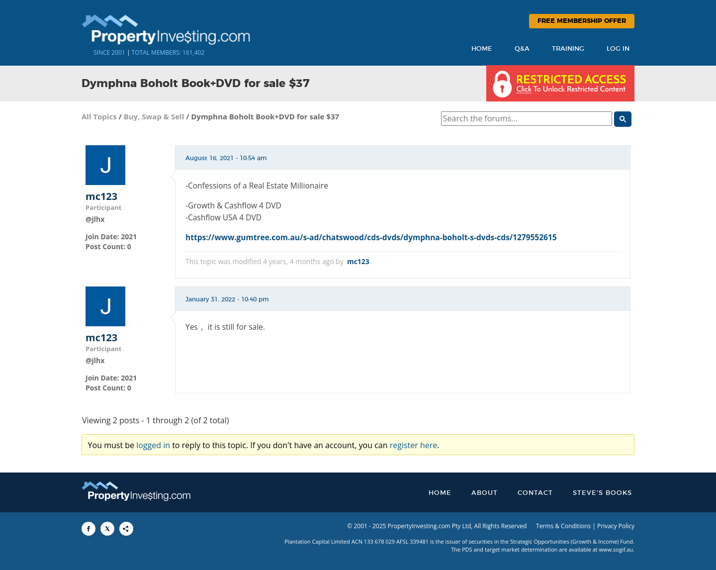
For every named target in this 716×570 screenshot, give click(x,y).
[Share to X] (107, 529)
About (484, 493)
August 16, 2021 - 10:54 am (226, 158)
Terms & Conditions (563, 526)
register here (414, 445)
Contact (535, 493)
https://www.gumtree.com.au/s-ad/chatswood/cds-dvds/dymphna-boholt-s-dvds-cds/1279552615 (371, 237)
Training (568, 49)
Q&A (522, 49)
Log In (618, 49)
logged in (153, 445)
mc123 (101, 196)
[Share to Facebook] (88, 529)
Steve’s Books (602, 493)
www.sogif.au (616, 549)
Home (481, 49)
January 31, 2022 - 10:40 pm (227, 299)
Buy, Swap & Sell (154, 116)
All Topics (99, 116)
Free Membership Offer (581, 21)
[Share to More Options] (126, 529)
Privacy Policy (615, 526)
